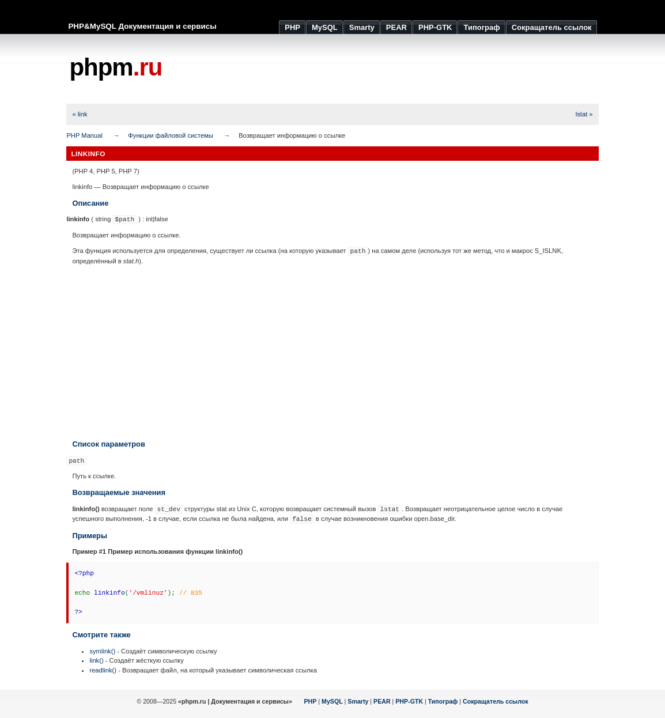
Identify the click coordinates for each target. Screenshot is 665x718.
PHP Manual (84, 135)
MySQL (332, 701)
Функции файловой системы (170, 135)
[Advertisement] (389, 69)
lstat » (584, 114)
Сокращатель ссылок (495, 701)
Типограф (443, 701)
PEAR (382, 701)
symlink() (102, 651)
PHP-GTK (409, 701)
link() (96, 660)
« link (79, 114)
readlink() (102, 670)
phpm (115, 67)
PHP (310, 701)
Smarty (357, 701)
